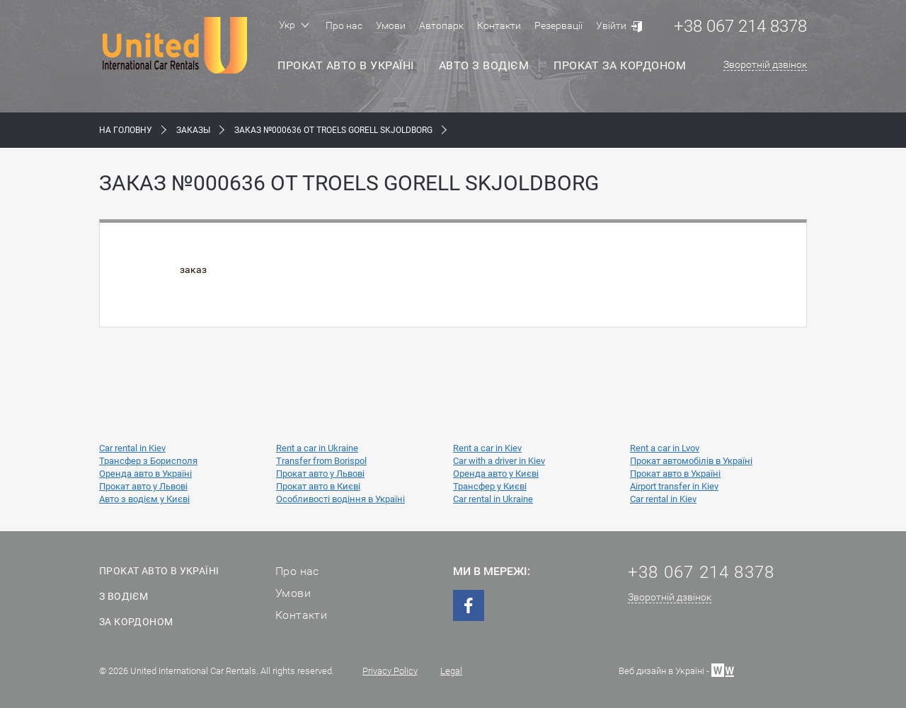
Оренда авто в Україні (145, 473)
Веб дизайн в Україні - (676, 669)
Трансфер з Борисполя (148, 460)
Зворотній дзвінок (765, 64)
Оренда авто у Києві (496, 473)
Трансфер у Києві (490, 486)
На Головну (125, 130)
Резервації (558, 25)
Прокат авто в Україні (345, 65)
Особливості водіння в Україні (340, 499)
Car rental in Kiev (132, 448)
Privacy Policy (390, 671)
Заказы (193, 130)
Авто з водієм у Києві (144, 499)
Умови (391, 25)
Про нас (344, 25)
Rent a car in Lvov (664, 448)
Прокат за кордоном (620, 65)
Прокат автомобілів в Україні (691, 460)
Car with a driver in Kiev (499, 460)
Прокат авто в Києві (318, 486)
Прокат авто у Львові (320, 473)
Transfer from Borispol (321, 460)
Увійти (611, 25)
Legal (451, 671)
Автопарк (441, 25)
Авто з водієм (484, 65)
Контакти (499, 25)
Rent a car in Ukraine (317, 448)
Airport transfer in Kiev (674, 486)
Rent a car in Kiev (487, 448)
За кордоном (136, 621)
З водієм (123, 596)
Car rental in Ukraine (493, 499)
